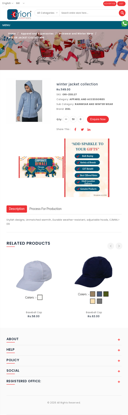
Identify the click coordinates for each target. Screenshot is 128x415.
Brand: (60, 109)
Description (17, 209)
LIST (121, 3)
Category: (62, 99)
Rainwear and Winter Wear (76, 33)
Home (12, 33)
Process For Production (46, 209)
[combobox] (8, 3)
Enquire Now (98, 119)
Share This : (63, 129)
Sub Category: (65, 104)
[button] (48, 81)
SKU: (59, 94)
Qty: (59, 119)
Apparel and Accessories (37, 33)
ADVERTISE (110, 3)
